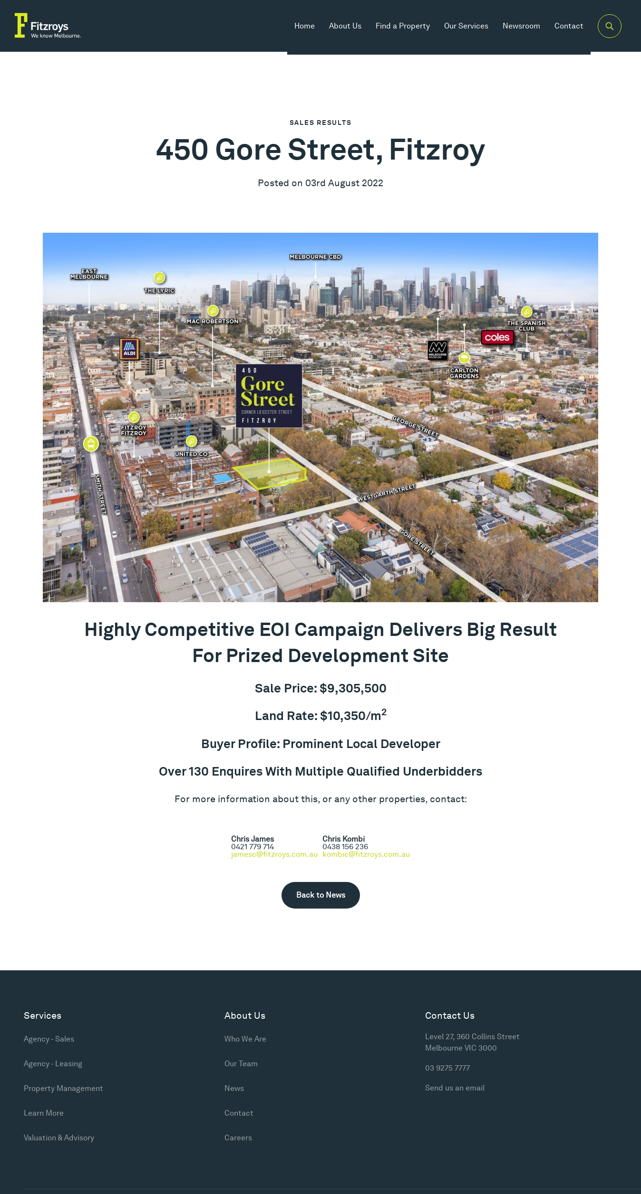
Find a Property (398, 28)
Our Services (462, 28)
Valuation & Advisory (59, 1137)
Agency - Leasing (53, 1063)
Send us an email (455, 1087)
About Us (341, 28)
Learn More (44, 1113)
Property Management (63, 1088)
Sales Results (321, 122)
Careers (238, 1137)
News (234, 1088)
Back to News (320, 895)
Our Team (241, 1063)
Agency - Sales (49, 1038)
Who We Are (245, 1038)
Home (300, 28)
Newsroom (517, 28)
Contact (564, 28)
